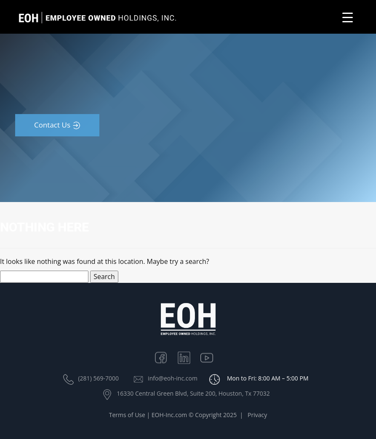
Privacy (257, 416)
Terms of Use (127, 416)
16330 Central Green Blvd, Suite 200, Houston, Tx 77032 (193, 393)
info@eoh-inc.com (172, 378)
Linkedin (188, 357)
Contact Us (52, 125)
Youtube (210, 357)
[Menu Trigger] (347, 17)
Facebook (165, 357)
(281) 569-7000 (98, 378)
